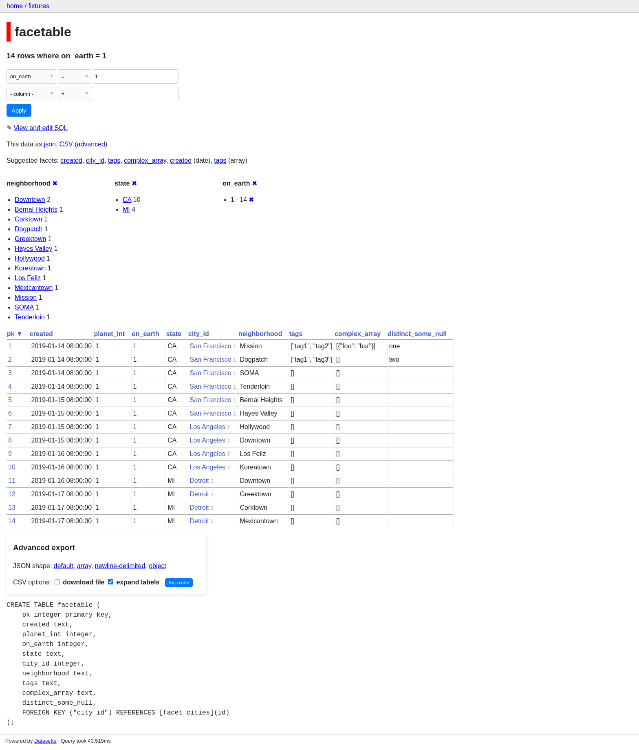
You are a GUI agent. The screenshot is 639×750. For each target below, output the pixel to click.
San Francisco (210, 346)
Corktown (28, 219)
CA (127, 199)
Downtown (30, 199)
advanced (91, 144)
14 (11, 521)
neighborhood (260, 333)
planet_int (109, 333)
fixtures (38, 5)
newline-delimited (120, 565)
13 (11, 507)
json (50, 144)
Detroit (199, 480)
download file (80, 582)
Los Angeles (207, 426)
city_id (95, 160)
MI (126, 209)
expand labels (133, 582)
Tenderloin (30, 317)
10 (11, 467)
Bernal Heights (36, 209)
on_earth (145, 333)
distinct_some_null (417, 333)
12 (11, 494)
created (71, 160)
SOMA (24, 307)
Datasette (45, 741)
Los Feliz (28, 277)
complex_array (145, 160)
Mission (26, 297)
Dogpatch (29, 229)
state (173, 333)
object (157, 565)
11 (11, 480)
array (84, 565)
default (63, 565)
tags (114, 160)
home (15, 5)
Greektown (30, 238)
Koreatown (30, 268)
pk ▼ (15, 333)
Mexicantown (34, 287)
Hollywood (30, 258)
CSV (66, 144)
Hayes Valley (33, 248)
